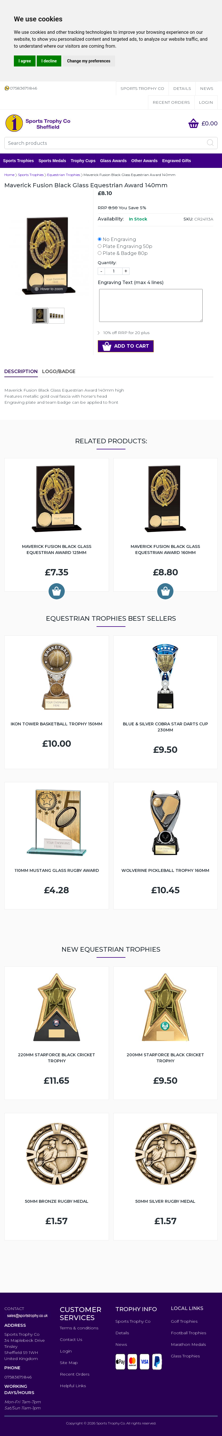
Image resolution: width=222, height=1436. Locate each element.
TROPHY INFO (136, 1309)
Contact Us (71, 1339)
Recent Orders (171, 102)
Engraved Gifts (178, 160)
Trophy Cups (84, 160)
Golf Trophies (184, 1321)
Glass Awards (114, 160)
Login (206, 102)
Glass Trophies (185, 1356)
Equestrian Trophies (63, 175)
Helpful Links (73, 1385)
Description (21, 371)
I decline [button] (49, 61)
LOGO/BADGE (58, 371)
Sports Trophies (19, 160)
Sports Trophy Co (142, 88)
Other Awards (146, 160)
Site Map (69, 1362)
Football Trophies (188, 1332)
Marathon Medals (188, 1344)
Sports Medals (54, 160)
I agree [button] (24, 61)
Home (9, 175)
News (206, 88)
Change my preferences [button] (88, 61)
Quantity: (107, 262)
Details (182, 88)
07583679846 (18, 1377)
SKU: (188, 219)
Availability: (111, 219)
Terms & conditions (79, 1328)
